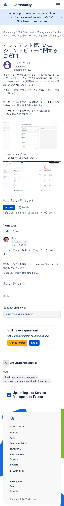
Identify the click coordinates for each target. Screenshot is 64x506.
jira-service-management (25, 377)
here (26, 21)
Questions (58, 32)
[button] (32, 135)
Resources (15, 459)
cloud (7, 377)
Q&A (20, 32)
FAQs (12, 438)
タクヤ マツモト (22, 62)
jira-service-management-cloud (20, 381)
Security (14, 491)
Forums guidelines (18, 443)
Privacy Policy (17, 481)
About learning (17, 454)
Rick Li (14, 238)
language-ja (44, 381)
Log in (8, 314)
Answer (9, 207)
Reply (6, 296)
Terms (13, 486)
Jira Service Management (37, 32)
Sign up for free (17, 342)
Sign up (18, 314)
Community (23, 4)
